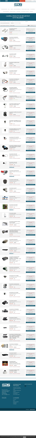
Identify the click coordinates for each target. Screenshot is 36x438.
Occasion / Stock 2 (25, 11)
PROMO (31, 11)
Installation (12, 11)
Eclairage (32, 9)
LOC (9, 9)
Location (18, 11)
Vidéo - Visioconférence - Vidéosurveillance (20, 9)
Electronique (6, 11)
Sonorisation (4, 9)
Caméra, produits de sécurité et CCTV (4, 23)
